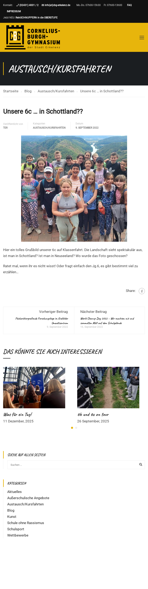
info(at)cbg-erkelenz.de (57, 5)
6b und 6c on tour (92, 414)
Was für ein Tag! (17, 414)
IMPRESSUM (14, 11)
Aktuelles (14, 492)
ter (5, 127)
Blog (10, 510)
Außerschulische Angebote (28, 498)
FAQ (129, 5)
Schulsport (15, 529)
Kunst (11, 517)
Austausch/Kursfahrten (49, 127)
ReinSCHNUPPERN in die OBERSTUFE (37, 17)
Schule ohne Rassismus (25, 523)
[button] (72, 428)
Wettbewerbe (17, 535)
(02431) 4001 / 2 (29, 5)
